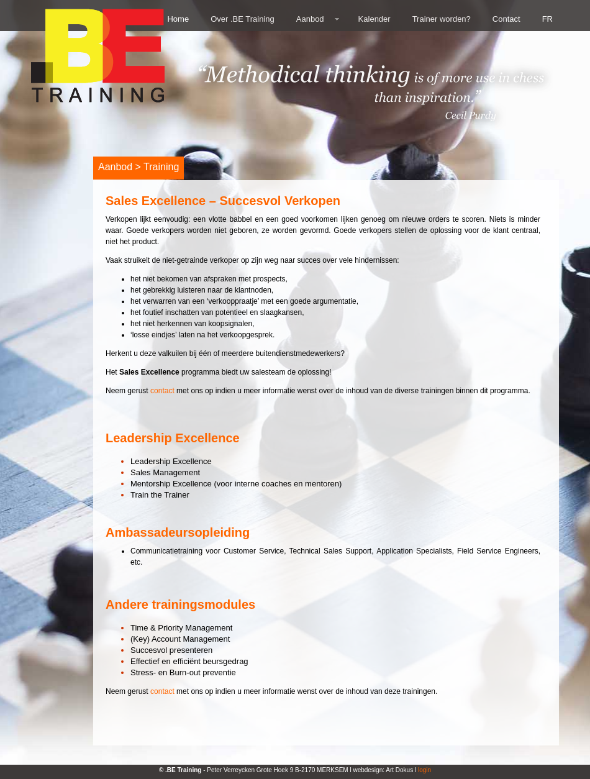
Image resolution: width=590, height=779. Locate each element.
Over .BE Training (243, 19)
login (424, 770)
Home (178, 19)
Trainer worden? (441, 19)
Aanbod (310, 19)
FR (547, 19)
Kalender (374, 19)
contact (162, 390)
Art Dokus (399, 770)
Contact (506, 19)
